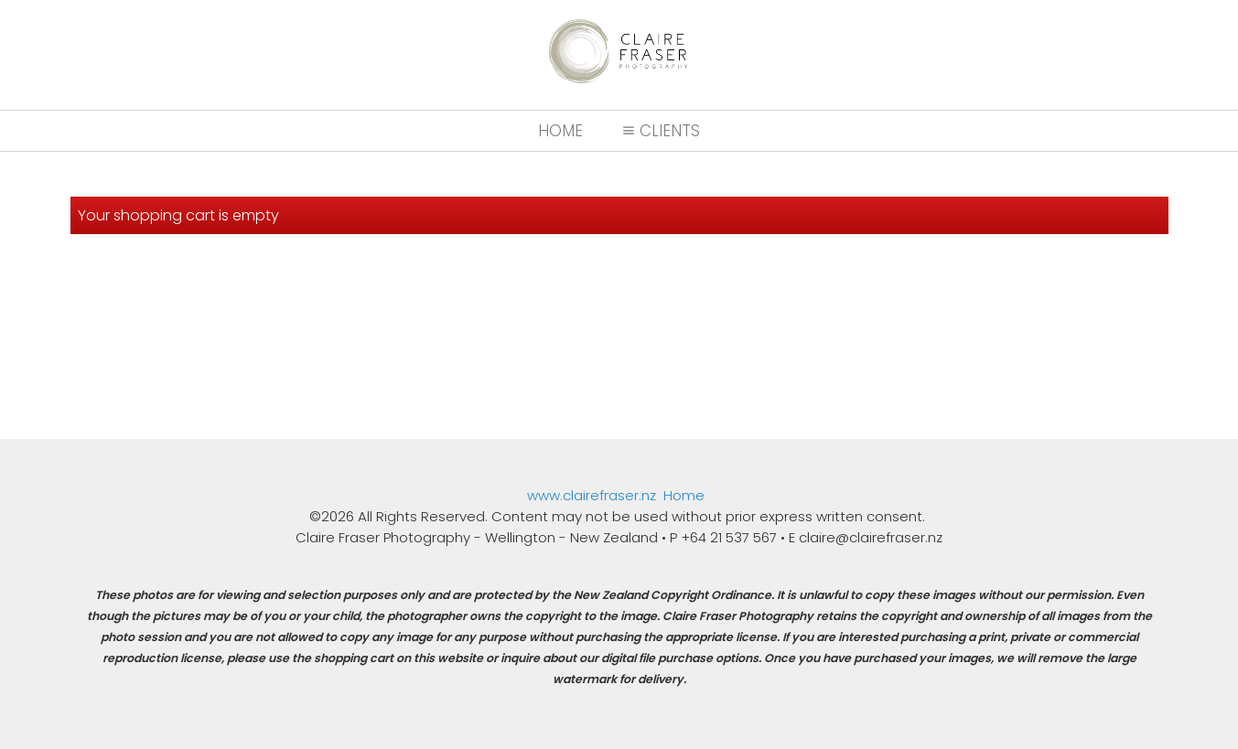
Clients (659, 131)
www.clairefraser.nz (591, 495)
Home (560, 131)
